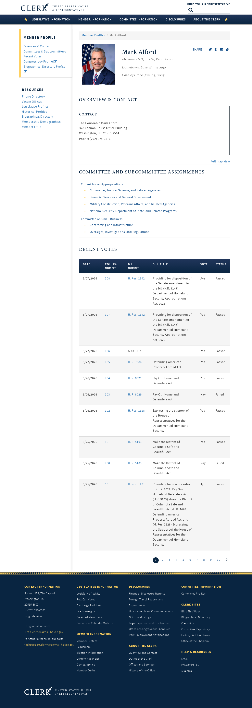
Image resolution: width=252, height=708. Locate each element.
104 (107, 378)
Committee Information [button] (139, 19)
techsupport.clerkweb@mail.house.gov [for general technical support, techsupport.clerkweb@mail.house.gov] (47, 645)
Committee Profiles (193, 594)
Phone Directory (33, 97)
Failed (220, 394)
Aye (202, 278)
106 (107, 351)
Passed (220, 278)
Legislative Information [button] (51, 19)
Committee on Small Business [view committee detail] (102, 219)
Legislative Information (97, 587)
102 (107, 411)
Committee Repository (195, 629)
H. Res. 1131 (136, 484)
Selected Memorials (89, 617)
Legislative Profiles (35, 107)
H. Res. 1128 (136, 411)
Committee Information (201, 587)
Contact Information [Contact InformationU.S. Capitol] (42, 587)
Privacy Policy (190, 665)
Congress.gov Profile (40, 62)
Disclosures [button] (176, 19)
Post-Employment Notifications (149, 635)
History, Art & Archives (195, 635)
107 (107, 315)
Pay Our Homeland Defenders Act (166, 380)
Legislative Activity (88, 594)
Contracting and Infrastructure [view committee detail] (111, 225)
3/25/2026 (90, 442)
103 (107, 394)
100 (107, 463)
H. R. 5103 (135, 442)
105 (107, 362)
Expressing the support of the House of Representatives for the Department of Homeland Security (171, 421)
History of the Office (142, 670)
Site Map (186, 671)
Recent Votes (33, 56)
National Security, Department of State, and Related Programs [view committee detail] (133, 211)
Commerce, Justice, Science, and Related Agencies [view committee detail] (125, 190)
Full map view (220, 161)
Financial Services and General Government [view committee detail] (120, 197)
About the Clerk (143, 646)
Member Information (94, 634)
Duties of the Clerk (140, 659)
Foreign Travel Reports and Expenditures (146, 602)
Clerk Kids (187, 623)
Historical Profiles (34, 112)
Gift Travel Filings (140, 617)
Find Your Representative (208, 4)
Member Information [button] (95, 19)
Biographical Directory (38, 117)
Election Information (90, 653)
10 (218, 560)
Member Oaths (86, 670)
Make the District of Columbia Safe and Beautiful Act (166, 447)
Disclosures (139, 587)
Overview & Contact (37, 46)
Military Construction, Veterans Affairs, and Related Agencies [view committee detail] (132, 204)
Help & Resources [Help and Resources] (196, 652)
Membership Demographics (41, 122)
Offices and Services (142, 665)
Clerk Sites (191, 605)
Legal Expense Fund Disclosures (149, 623)
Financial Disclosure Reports (147, 594)
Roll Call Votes (86, 599)
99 (106, 484)
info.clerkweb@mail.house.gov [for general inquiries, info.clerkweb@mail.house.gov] (43, 632)
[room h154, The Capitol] (47, 599)
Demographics (86, 665)
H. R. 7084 (135, 362)
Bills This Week (190, 611)
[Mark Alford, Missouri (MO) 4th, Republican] (147, 64)
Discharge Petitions (89, 605)
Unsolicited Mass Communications (151, 611)
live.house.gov (86, 611)
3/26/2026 (90, 378)
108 (107, 278)
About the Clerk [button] (207, 19)
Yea (202, 315)
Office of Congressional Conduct (149, 629)
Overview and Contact (143, 653)
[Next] (226, 559)
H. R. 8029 (135, 378)
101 (107, 442)
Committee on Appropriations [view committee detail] (102, 184)
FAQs (184, 659)
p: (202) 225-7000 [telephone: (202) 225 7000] (34, 610)
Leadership (84, 647)
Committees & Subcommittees (45, 51)
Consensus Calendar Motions (95, 623)
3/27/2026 (90, 278)
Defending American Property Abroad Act (167, 364)
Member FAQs (31, 127)
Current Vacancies (88, 659)
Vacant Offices (32, 102)
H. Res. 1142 (136, 278)
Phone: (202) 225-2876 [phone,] (94, 139)
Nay (203, 394)
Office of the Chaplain (195, 641)
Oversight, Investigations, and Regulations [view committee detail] (119, 232)
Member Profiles (93, 35)
